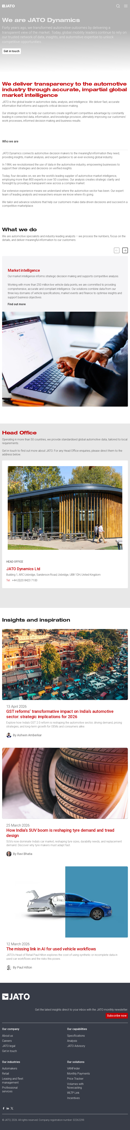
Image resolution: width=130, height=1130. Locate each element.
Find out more (17, 304)
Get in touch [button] (11, 51)
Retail (5, 1073)
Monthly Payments (78, 1073)
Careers (7, 1040)
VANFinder (73, 1068)
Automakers (9, 1068)
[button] (125, 250)
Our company (10, 1029)
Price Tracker (75, 1078)
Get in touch (9, 1051)
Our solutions (75, 1062)
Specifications (76, 1035)
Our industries (11, 1062)
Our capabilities (77, 1029)
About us (7, 1035)
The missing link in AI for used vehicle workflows (51, 949)
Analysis (72, 1040)
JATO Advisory (76, 1046)
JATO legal (8, 1046)
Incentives (73, 1098)
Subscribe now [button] (116, 1015)
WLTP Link (73, 1092)
